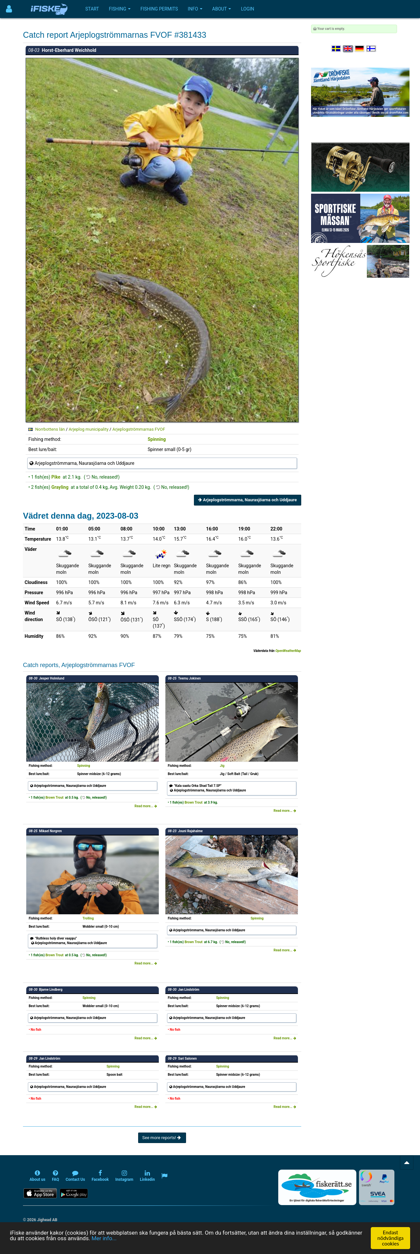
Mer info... (104, 1238)
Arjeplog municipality (88, 429)
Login (247, 8)
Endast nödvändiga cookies (390, 1238)
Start (92, 8)
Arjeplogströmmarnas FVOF (138, 429)
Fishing (120, 8)
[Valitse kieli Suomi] (371, 49)
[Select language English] (348, 49)
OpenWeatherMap (288, 651)
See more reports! (162, 1137)
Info (195, 8)
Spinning (157, 439)
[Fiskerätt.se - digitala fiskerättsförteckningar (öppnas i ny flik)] (317, 1187)
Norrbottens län (50, 429)
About (221, 8)
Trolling (88, 918)
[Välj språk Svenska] (337, 49)
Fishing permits (159, 8)
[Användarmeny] (9, 9)
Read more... (146, 806)
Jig (222, 766)
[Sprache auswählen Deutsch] (360, 49)
